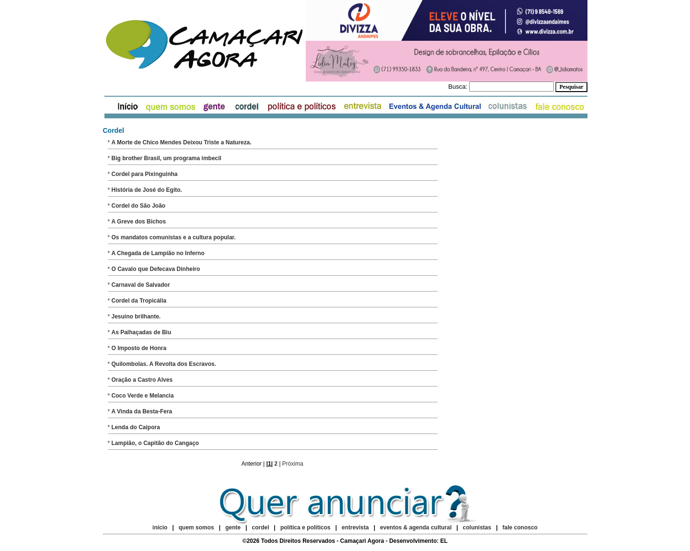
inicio (159, 527)
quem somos (197, 527)
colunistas (477, 527)
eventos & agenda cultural (415, 527)
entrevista (355, 527)
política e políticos (305, 527)
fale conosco (520, 527)
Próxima (292, 463)
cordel (260, 527)
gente (233, 527)
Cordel (113, 130)
